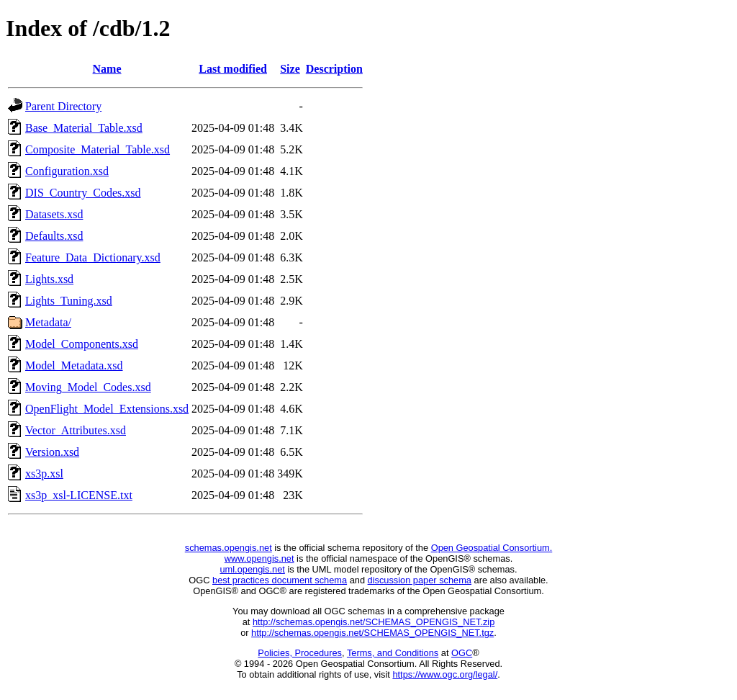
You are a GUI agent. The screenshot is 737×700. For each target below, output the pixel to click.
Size (290, 69)
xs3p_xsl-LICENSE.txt (78, 495)
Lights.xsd (49, 279)
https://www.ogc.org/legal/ (444, 674)
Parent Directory (63, 106)
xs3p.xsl (44, 473)
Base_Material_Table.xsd (84, 128)
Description (334, 69)
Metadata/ (48, 322)
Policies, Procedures (300, 652)
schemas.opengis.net (228, 547)
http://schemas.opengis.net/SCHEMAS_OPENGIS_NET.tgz (372, 632)
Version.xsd (52, 452)
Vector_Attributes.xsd (75, 430)
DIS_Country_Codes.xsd (82, 193)
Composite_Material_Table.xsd (97, 149)
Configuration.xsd (67, 171)
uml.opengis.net (252, 569)
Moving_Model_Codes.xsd (88, 387)
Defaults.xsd (54, 236)
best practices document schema (279, 580)
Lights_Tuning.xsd (68, 301)
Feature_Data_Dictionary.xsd (92, 257)
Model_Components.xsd (81, 344)
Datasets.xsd (54, 214)
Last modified (233, 69)
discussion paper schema (419, 580)
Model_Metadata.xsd (74, 365)
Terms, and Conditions (392, 652)
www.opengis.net (259, 558)
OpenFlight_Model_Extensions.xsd (107, 409)
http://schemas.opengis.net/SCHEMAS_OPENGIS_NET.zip (373, 621)
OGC (461, 652)
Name (107, 69)
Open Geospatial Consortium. (492, 547)
